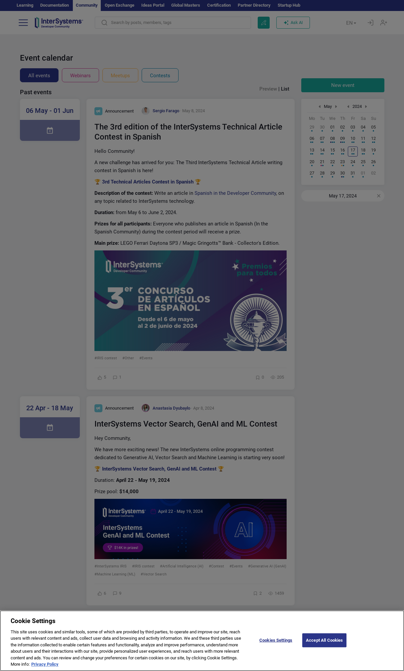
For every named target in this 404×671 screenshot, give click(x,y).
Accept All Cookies (324, 646)
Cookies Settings (275, 646)
